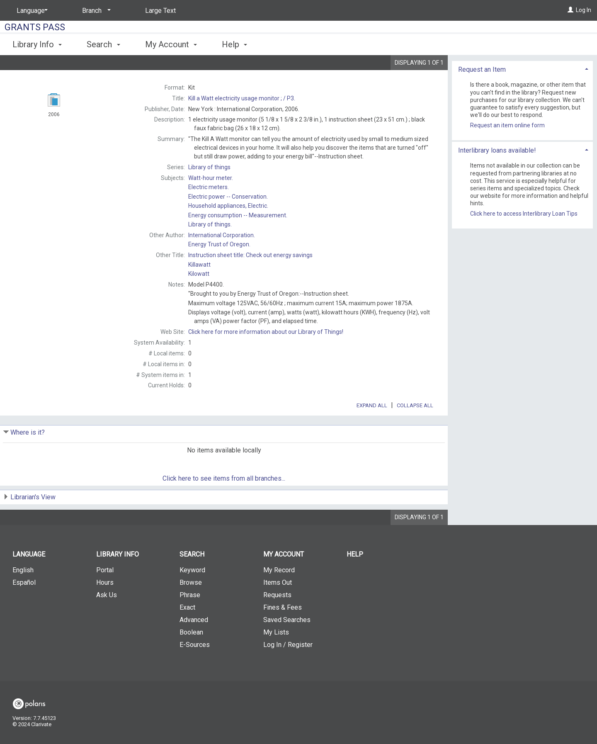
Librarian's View (33, 520)
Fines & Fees (282, 631)
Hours (105, 606)
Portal (105, 593)
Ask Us (106, 618)
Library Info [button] (37, 44)
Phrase (190, 618)
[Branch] (95, 10)
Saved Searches (287, 643)
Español (24, 606)
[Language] (30, 10)
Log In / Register (288, 668)
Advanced (194, 643)
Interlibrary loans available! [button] (497, 188)
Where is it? (27, 456)
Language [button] (28, 577)
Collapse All (415, 428)
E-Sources (195, 668)
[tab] (522, 106)
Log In (583, 10)
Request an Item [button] (482, 107)
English (23, 593)
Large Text (160, 11)
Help (355, 577)
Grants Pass (35, 27)
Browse (191, 606)
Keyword (192, 593)
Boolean (191, 655)
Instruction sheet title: (250, 255)
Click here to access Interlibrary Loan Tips (524, 251)
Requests (277, 618)
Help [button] (234, 44)
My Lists (276, 655)
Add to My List (521, 85)
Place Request (500, 68)
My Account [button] (171, 44)
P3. (241, 98)
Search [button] (103, 44)
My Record (279, 593)
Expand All (372, 428)
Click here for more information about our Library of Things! (265, 331)
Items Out (277, 606)
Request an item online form (507, 163)
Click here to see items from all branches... (224, 502)
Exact (187, 631)
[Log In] (570, 10)
